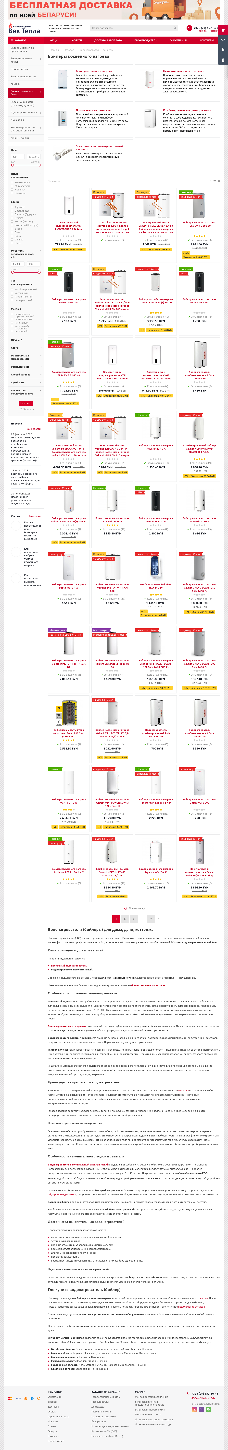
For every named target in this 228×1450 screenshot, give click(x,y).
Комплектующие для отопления (110, 1426)
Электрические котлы (23, 76)
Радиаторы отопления (24, 112)
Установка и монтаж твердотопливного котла (149, 1403)
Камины (15, 83)
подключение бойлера (191, 1306)
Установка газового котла (150, 1409)
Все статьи (34, 516)
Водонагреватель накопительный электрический (78, 1164)
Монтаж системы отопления (151, 1396)
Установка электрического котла (154, 1419)
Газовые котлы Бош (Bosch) (107, 1436)
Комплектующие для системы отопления (23, 129)
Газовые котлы (19, 69)
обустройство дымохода (62, 1194)
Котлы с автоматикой (103, 1416)
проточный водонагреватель (69, 965)
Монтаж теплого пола (148, 1414)
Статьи (52, 1426)
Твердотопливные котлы (21, 60)
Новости (53, 1421)
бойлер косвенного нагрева (148, 985)
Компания (55, 1392)
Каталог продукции (105, 1392)
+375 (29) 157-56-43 (207, 27)
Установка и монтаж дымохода (153, 1424)
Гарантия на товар (58, 1416)
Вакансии (53, 1436)
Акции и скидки (20, 138)
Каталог (20, 40)
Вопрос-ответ (56, 1441)
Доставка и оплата (108, 40)
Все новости (33, 428)
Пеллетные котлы (101, 1411)
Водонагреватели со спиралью (67, 1026)
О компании (178, 40)
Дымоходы (17, 119)
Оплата (52, 1411)
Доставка (53, 1406)
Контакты (207, 40)
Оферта (52, 1431)
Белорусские (98, 1421)
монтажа (183, 1090)
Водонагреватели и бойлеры (22, 93)
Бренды (52, 1401)
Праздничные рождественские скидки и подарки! (22, 500)
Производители (145, 40)
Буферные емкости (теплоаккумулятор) (22, 103)
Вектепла (202, 1298)
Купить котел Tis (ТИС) (104, 1431)
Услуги (77, 40)
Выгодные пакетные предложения (22, 49)
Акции (54, 40)
